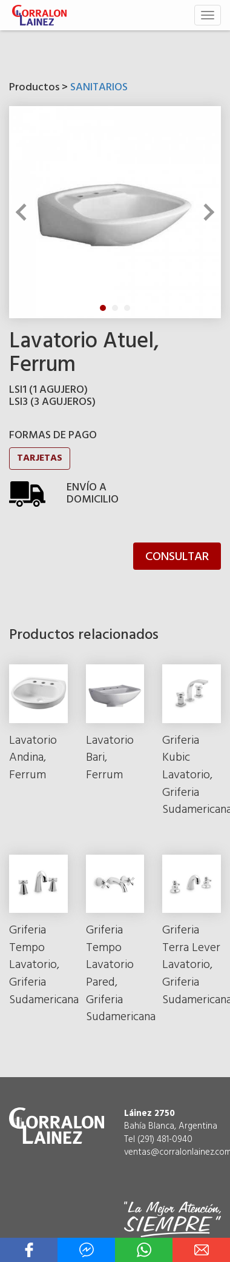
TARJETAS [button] (39, 458)
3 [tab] (127, 308)
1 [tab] (103, 308)
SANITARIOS (99, 87)
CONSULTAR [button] (177, 557)
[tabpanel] (115, 212)
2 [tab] (115, 308)
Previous (24, 212)
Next (205, 212)
